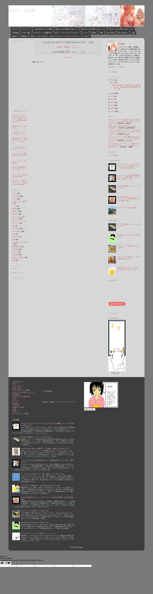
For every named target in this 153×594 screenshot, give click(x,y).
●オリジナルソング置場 (20, 413)
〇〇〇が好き (112, 155)
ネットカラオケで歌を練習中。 (127, 208)
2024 (113, 93)
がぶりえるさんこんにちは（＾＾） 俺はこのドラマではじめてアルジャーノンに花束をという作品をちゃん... (124, 145)
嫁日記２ (15, 211)
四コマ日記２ (123, 32)
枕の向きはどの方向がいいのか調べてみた (35, 522)
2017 (113, 96)
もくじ (14, 206)
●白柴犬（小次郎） (19, 407)
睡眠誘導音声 (16, 246)
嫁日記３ (15, 214)
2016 (113, 99)
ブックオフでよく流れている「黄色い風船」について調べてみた (42, 474)
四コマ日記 (111, 32)
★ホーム (15, 384)
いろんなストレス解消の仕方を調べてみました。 (19, 155)
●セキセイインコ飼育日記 (21, 396)
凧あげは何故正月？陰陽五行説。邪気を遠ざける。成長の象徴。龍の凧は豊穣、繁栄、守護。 (126, 87)
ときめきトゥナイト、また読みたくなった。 (19, 133)
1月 (114, 83)
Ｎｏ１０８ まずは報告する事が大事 (19, 176)
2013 (113, 108)
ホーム (15, 29)
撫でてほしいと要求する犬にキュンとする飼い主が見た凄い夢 (19, 182)
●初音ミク (16, 411)
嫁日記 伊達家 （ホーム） (68, 47)
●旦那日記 (16, 405)
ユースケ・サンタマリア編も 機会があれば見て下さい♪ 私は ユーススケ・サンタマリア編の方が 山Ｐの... (124, 138)
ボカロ (86, 36)
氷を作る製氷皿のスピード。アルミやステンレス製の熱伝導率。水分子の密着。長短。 (128, 198)
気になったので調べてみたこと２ (94, 29)
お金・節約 (26, 32)
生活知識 (15, 32)
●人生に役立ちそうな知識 (21, 390)
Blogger (80, 547)
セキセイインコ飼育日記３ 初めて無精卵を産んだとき (128, 257)
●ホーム (15, 268)
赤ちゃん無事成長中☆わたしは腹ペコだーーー (19, 169)
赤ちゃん (15, 252)
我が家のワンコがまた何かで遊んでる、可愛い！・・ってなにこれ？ (19, 140)
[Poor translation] (7, 563)
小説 (133, 32)
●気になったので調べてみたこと (23, 392)
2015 (113, 102)
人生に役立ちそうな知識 (43, 29)
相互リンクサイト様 (38, 36)
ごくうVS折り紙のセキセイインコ (19, 148)
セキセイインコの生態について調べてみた (35, 511)
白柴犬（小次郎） (18, 257)
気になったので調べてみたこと (67, 29)
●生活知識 (16, 394)
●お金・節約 (17, 388)
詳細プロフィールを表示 (116, 67)
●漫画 (14, 409)
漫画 (101, 32)
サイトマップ (26, 29)
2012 (113, 111)
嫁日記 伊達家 (21, 10)
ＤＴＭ (14, 193)
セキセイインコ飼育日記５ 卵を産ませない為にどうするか (41, 485)
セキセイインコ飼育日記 (43, 32)
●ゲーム (15, 401)
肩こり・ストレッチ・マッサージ (67, 32)
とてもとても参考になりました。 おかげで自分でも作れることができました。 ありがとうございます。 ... (124, 132)
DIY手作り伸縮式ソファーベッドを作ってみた (36, 437)
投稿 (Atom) (40, 62)
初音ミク (15, 237)
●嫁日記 (15, 403)
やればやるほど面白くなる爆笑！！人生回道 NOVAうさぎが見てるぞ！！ (46, 448)
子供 (13, 234)
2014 (113, 105)
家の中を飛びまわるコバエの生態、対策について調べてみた (127, 268)
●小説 (14, 399)
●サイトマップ (17, 273)
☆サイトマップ (18, 386)
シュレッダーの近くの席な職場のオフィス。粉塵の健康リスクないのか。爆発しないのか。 (128, 177)
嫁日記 (14, 36)
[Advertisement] (20, 75)
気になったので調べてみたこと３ (121, 29)
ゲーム (85, 32)
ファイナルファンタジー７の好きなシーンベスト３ (38, 533)
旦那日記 (24, 36)
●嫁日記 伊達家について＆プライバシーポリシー (59, 402)
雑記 (13, 226)
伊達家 (122, 44)
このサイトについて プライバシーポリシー (65, 36)
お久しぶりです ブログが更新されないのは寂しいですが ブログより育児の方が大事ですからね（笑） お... (124, 121)
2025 (113, 80)
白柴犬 (93, 32)
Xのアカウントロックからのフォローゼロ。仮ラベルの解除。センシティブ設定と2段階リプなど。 (19, 118)
